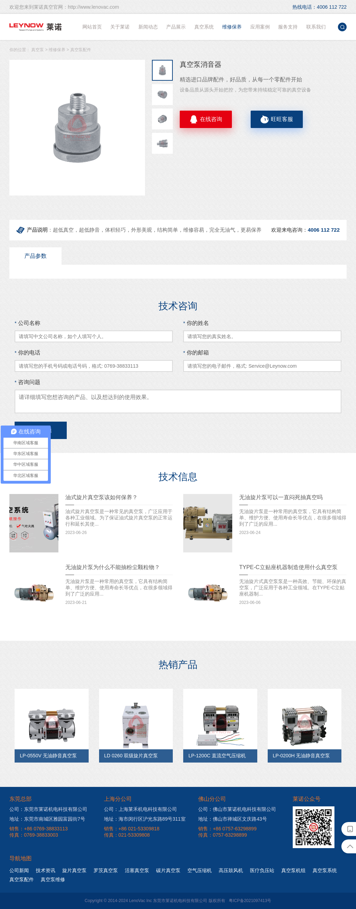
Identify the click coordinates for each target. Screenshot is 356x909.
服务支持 (288, 27)
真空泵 (37, 49)
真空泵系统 (325, 870)
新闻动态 (148, 27)
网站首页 (92, 27)
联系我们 (316, 27)
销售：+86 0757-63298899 (227, 828)
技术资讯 (45, 870)
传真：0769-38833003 (33, 835)
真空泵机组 (293, 870)
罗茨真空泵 (106, 870)
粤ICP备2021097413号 (250, 900)
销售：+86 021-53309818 (132, 828)
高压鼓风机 (231, 870)
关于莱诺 (120, 27)
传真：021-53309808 (127, 835)
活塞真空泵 (137, 870)
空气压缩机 (199, 870)
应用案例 (260, 27)
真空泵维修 (53, 879)
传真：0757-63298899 (222, 835)
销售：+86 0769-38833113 (38, 828)
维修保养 (232, 27)
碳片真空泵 (168, 870)
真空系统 (204, 27)
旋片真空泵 (74, 870)
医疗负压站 (262, 870)
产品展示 (176, 27)
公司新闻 (19, 870)
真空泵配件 (80, 49)
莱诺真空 (35, 27)
